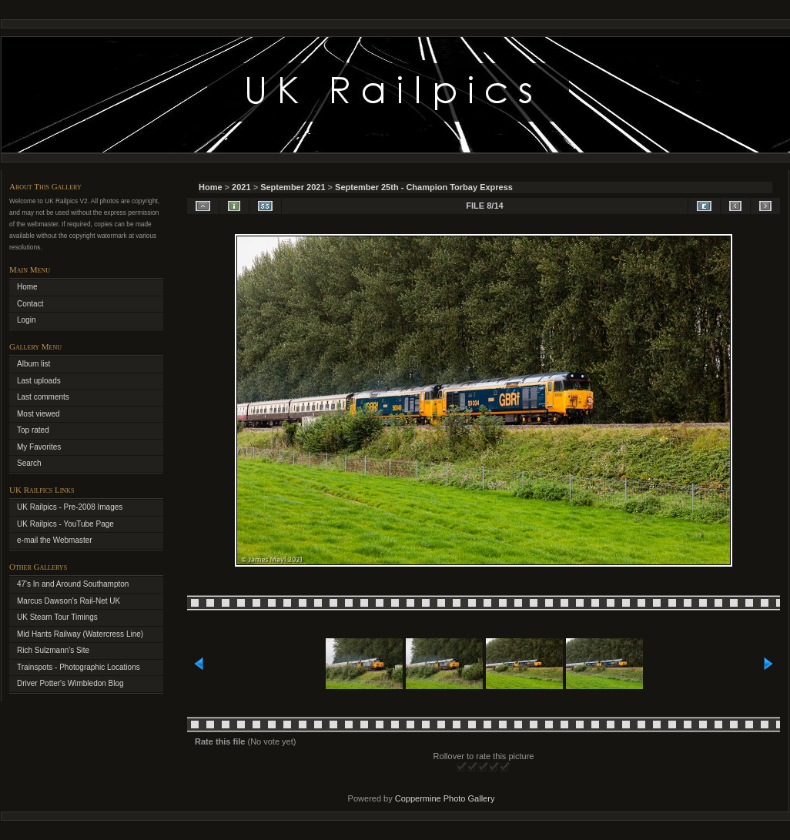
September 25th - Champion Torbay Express (424, 187)
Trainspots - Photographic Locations (78, 667)
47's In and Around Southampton (73, 584)
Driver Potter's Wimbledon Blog (70, 683)
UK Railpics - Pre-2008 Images (69, 507)
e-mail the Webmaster (54, 540)
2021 (241, 187)
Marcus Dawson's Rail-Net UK (68, 601)
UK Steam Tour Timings (57, 617)
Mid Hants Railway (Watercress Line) (80, 634)
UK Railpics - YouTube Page (65, 524)
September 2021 (292, 187)
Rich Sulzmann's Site (53, 650)
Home (211, 187)
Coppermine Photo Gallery (445, 798)
